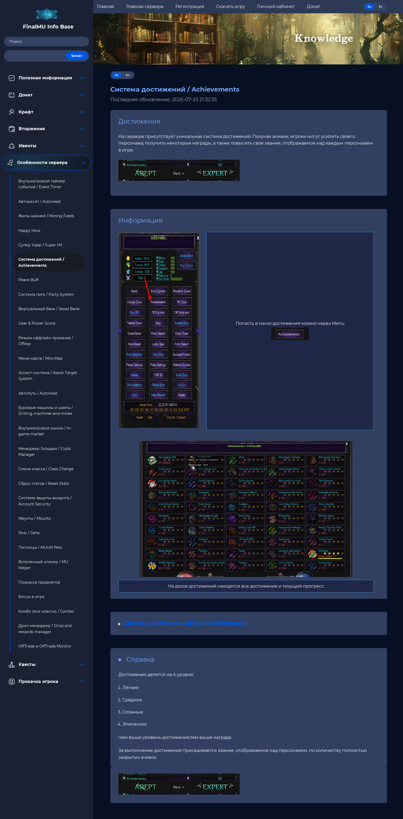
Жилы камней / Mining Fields (46, 216)
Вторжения (47, 129)
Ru (369, 7)
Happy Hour (29, 230)
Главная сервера (144, 6)
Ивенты (47, 146)
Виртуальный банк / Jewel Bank (49, 308)
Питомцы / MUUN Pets (40, 547)
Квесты (47, 664)
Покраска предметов (39, 582)
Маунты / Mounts (34, 518)
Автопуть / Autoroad (37, 393)
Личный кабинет (276, 6)
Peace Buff (28, 279)
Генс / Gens (29, 532)
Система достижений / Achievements (41, 262)
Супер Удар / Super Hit (40, 245)
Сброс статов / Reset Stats (43, 483)
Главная (105, 6)
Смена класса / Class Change (45, 468)
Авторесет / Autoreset (39, 201)
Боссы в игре (31, 596)
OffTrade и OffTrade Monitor (45, 646)
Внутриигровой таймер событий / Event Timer (41, 184)
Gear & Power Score (36, 323)
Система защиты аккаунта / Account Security (45, 501)
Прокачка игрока (47, 681)
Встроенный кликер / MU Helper (43, 564)
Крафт (47, 112)
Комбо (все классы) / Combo (46, 611)
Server (76, 56)
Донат (47, 95)
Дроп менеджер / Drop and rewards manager (45, 628)
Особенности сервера (46, 162)
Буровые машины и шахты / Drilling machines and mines (45, 410)
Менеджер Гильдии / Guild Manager (44, 451)
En (381, 7)
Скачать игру (230, 6)
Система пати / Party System (46, 294)
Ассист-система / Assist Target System (47, 375)
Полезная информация (47, 78)
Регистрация (189, 6)
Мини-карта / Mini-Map (40, 358)
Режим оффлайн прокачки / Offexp (45, 340)
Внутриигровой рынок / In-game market (45, 431)
